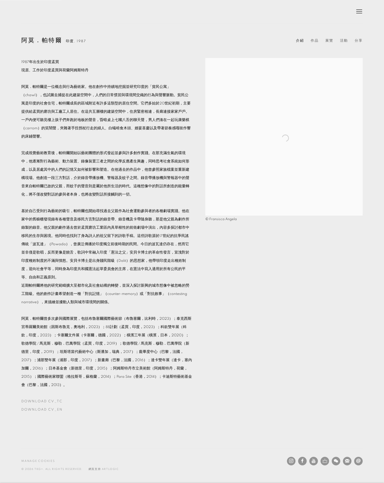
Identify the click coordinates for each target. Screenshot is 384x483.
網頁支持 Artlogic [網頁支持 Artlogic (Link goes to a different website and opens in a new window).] (104, 469)
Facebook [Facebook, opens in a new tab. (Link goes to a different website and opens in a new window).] (302, 461)
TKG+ (34, 11)
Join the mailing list (347, 461)
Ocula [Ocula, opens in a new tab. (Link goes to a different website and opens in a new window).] (325, 461)
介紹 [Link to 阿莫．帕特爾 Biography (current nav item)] (300, 40)
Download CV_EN (51, 411)
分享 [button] (359, 40)
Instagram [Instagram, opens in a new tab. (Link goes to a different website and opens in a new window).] (291, 461)
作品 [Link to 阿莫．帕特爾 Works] (315, 40)
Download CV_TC (51, 403)
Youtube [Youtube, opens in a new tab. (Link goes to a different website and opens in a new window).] (313, 461)
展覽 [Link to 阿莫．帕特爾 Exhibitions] (329, 40)
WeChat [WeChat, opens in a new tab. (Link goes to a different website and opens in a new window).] (336, 461)
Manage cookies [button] (38, 460)
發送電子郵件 (358, 461)
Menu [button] (359, 12)
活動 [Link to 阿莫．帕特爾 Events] (344, 40)
